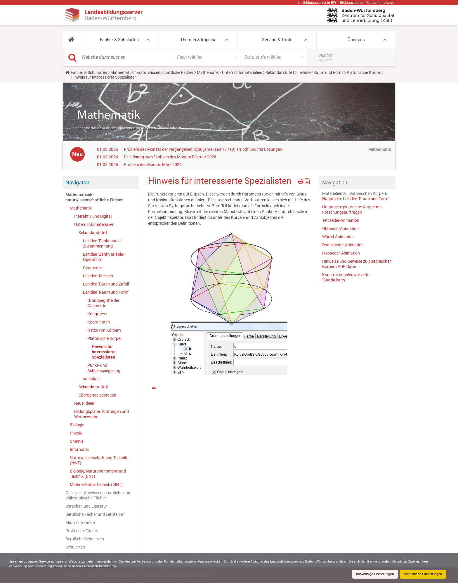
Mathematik (208, 72)
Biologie (77, 425)
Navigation (78, 182)
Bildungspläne (351, 3)
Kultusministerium (380, 3)
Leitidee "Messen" (98, 276)
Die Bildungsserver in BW (316, 3)
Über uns (356, 39)
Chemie (76, 441)
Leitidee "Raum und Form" (320, 72)
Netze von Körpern (104, 330)
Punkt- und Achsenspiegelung (103, 368)
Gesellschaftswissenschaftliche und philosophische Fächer (97, 495)
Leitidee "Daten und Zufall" (106, 284)
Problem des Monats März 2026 (153, 164)
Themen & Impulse (198, 39)
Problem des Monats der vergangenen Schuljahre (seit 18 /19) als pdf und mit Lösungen (203, 149)
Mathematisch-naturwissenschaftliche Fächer (152, 72)
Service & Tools (277, 39)
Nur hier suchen (326, 57)
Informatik (79, 449)
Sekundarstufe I (280, 72)
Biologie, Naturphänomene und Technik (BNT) (98, 474)
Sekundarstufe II (93, 387)
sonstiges (91, 378)
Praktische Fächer (81, 530)
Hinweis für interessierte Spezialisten (104, 351)
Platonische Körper (364, 72)
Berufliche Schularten (84, 539)
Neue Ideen (84, 403)
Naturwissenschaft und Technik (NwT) (98, 460)
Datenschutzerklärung (129, 566)
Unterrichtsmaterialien (242, 72)
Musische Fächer (80, 522)
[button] (71, 39)
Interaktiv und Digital (93, 216)
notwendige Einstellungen (371, 574)
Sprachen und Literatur (86, 506)
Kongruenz (97, 314)
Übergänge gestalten (97, 395)
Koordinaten (98, 322)
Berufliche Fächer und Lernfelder (94, 514)
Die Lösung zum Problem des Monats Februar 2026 (170, 157)
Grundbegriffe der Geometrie (103, 303)
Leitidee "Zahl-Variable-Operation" (103, 257)
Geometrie (92, 267)
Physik (76, 433)
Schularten (75, 547)
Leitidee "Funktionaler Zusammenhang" (102, 243)
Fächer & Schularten (119, 39)
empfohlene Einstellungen (422, 574)
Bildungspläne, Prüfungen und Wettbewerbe (101, 414)
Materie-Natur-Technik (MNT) (96, 484)
